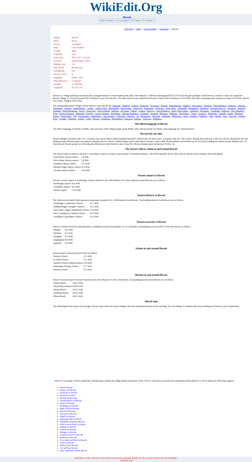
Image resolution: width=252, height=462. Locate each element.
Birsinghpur (117, 119)
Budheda (166, 116)
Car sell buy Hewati (69, 448)
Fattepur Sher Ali (218, 108)
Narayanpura (109, 116)
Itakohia (241, 108)
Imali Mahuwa (220, 106)
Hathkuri (203, 116)
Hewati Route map (68, 398)
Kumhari (194, 116)
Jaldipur (115, 111)
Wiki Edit (128, 29)
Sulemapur (57, 108)
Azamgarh (164, 29)
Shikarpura (176, 116)
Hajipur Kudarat (66, 113)
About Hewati (66, 387)
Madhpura (105, 119)
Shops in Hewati (67, 403)
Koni (55, 119)
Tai (137, 116)
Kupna (56, 116)
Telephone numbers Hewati (72, 421)
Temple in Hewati (68, 427)
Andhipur (194, 111)
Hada (185, 116)
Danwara (128, 119)
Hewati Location (67, 395)
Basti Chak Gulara (180, 111)
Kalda (230, 113)
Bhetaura (164, 113)
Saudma (67, 108)
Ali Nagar (124, 111)
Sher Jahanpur (237, 111)
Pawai (82, 111)
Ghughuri (144, 113)
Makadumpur (175, 106)
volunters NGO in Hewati (71, 435)
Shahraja (242, 106)
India (138, 29)
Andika (90, 108)
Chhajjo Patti (101, 108)
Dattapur (208, 106)
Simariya (202, 113)
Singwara (147, 119)
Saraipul (154, 113)
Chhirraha (120, 116)
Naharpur (116, 106)
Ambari (141, 111)
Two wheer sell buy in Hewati (73, 440)
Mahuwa (225, 111)
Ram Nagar (171, 108)
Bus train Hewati (67, 411)
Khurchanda (126, 108)
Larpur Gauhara (102, 113)
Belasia (164, 106)
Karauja (89, 113)
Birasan (96, 119)
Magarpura (145, 116)
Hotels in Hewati (67, 416)
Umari (194, 113)
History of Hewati (68, 390)
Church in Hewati (68, 429)
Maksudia (80, 113)
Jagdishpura (96, 116)
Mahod (218, 116)
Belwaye (151, 111)
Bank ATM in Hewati (69, 408)
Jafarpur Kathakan (130, 113)
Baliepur (232, 106)
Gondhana (215, 111)
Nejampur (154, 106)
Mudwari (239, 113)
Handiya (186, 106)
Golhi (88, 119)
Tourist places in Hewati (71, 400)
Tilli (75, 116)
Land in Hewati (67, 442)
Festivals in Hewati (68, 392)
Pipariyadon (66, 116)
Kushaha (57, 111)
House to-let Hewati (69, 445)
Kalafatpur (149, 108)
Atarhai (81, 119)
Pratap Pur (91, 111)
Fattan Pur (137, 108)
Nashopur (159, 108)
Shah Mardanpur (70, 111)
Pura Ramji (197, 106)
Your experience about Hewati (73, 450)
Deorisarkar (84, 116)
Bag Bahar (115, 113)
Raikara (137, 119)
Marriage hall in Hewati (70, 419)
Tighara (241, 116)
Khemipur (204, 111)
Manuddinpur (79, 108)
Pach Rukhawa (163, 111)
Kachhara (231, 108)
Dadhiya (126, 106)
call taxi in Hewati (68, 414)
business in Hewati (68, 437)
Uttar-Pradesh (150, 29)
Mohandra (212, 113)
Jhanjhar (131, 116)
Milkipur (173, 113)
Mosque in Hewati (68, 432)
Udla (211, 116)
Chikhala (72, 119)
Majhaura (204, 108)
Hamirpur (144, 106)
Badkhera (157, 119)
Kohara (135, 106)
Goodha (62, 119)
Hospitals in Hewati (69, 406)
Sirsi (225, 116)
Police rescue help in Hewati (72, 424)
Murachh (156, 116)
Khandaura (193, 108)
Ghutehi (222, 113)
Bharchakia (114, 108)
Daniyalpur (184, 113)
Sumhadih (182, 108)
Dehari (134, 111)
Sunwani (233, 116)
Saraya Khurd (103, 111)
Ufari (55, 113)
